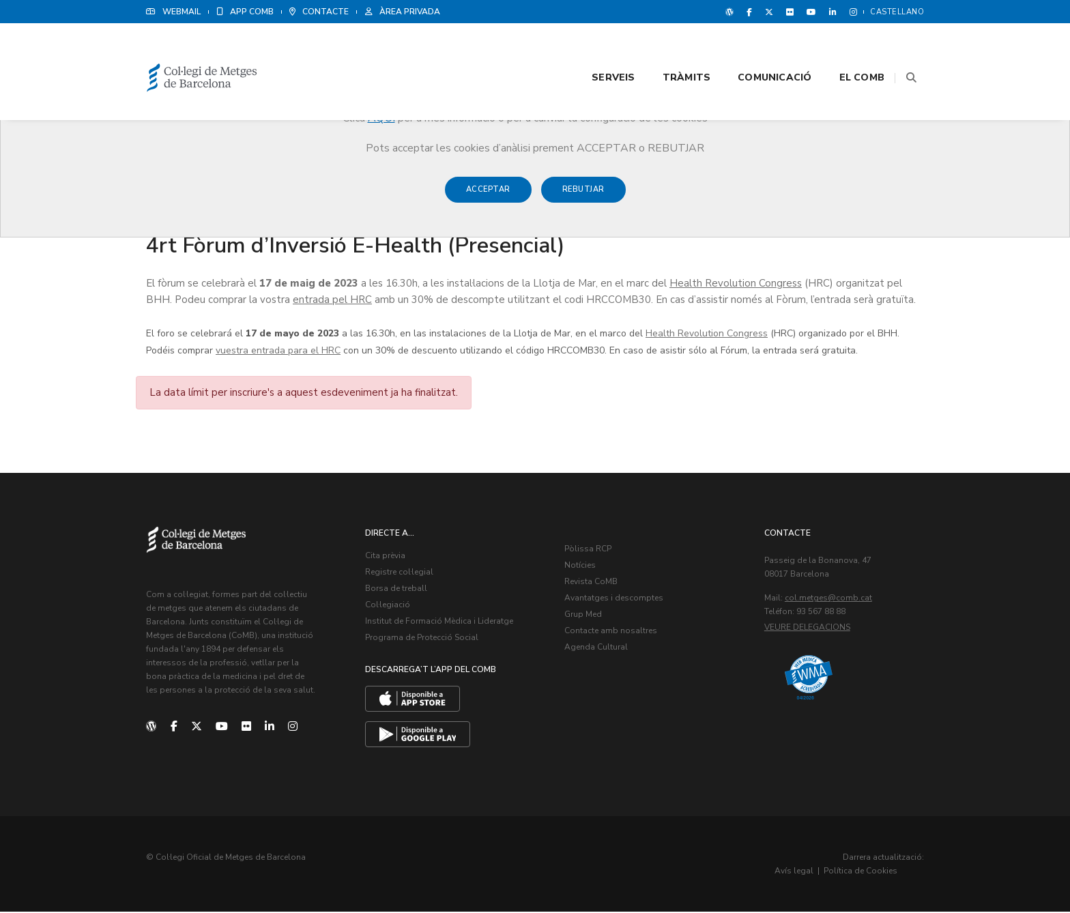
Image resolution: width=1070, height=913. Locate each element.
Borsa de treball (397, 590)
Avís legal (816, 872)
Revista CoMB (592, 584)
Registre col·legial (400, 574)
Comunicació (757, 48)
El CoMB (844, 48)
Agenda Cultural (597, 649)
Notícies (581, 567)
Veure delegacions (809, 629)
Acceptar (488, 196)
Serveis (596, 48)
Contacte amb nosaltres (612, 633)
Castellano (897, 12)
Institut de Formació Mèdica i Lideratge (440, 623)
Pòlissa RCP (589, 551)
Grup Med (584, 616)
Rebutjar (583, 196)
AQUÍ (381, 118)
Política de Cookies (883, 872)
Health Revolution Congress (735, 284)
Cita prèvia (386, 558)
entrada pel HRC (332, 301)
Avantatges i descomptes (615, 600)
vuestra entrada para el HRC (278, 351)
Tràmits (669, 48)
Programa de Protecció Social (423, 640)
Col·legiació (388, 607)
